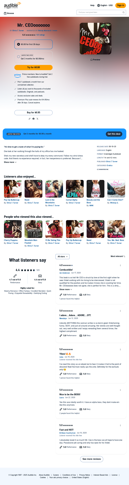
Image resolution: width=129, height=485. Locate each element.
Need (27, 200)
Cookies (43, 477)
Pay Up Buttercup (11, 200)
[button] (30, 118)
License (114, 475)
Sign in (120, 5)
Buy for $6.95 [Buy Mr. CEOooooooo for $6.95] (33, 112)
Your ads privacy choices (58, 477)
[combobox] (101, 12)
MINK (91, 206)
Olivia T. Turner (12, 203)
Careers (56, 475)
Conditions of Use (69, 475)
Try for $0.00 (33, 67)
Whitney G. (114, 203)
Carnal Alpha (71, 200)
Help (92, 5)
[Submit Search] (124, 12)
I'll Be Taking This (52, 240)
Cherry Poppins (11, 240)
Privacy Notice (84, 475)
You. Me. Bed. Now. (115, 240)
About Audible (44, 475)
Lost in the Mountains (50, 201)
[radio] (33, 44)
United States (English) (80, 477)
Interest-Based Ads (101, 475)
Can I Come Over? (115, 200)
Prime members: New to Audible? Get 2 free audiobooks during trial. (37, 75)
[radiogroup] (33, 51)
